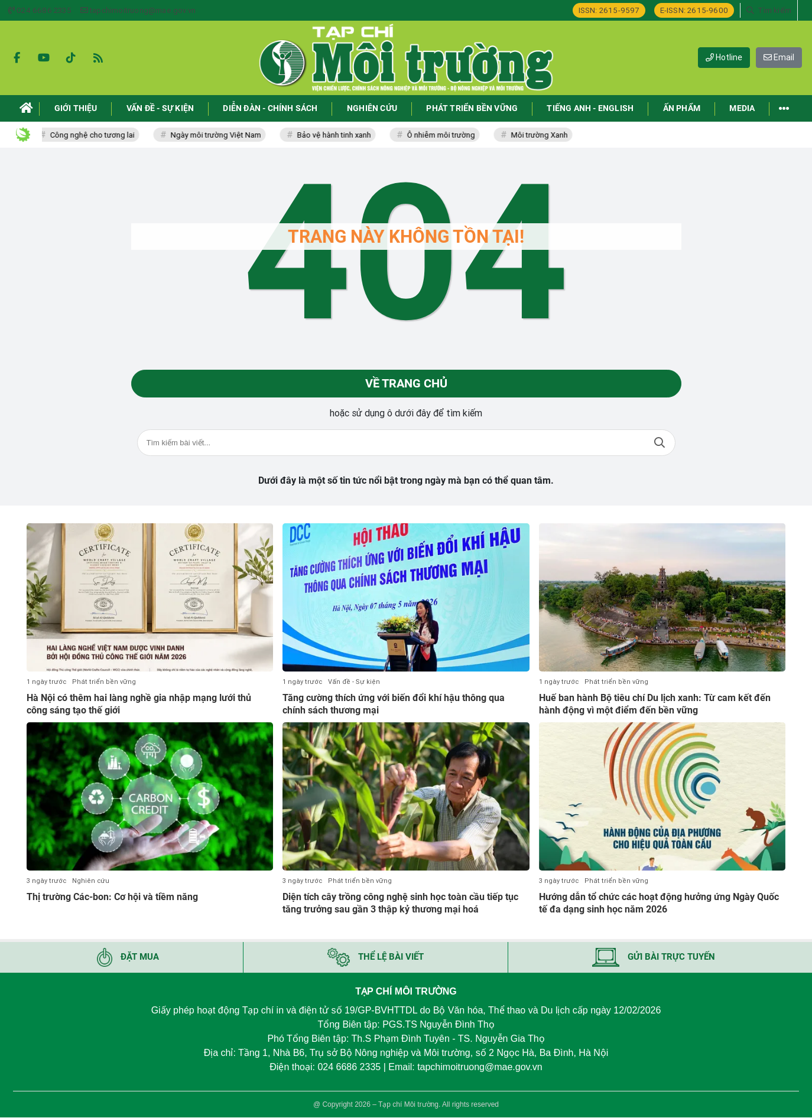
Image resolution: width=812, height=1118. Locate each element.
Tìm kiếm (659, 443)
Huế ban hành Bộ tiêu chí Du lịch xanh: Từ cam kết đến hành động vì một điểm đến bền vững (655, 704)
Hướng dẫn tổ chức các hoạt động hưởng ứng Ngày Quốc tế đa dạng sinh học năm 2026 (659, 903)
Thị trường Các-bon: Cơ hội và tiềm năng (112, 896)
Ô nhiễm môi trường (444, 135)
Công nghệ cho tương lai (95, 135)
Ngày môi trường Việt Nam (219, 135)
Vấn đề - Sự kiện (354, 682)
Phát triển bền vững (104, 682)
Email (779, 57)
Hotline (724, 57)
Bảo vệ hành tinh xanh (337, 135)
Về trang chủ (406, 384)
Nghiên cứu (90, 881)
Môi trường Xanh (542, 135)
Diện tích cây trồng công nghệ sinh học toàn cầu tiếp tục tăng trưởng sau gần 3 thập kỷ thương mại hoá (400, 903)
